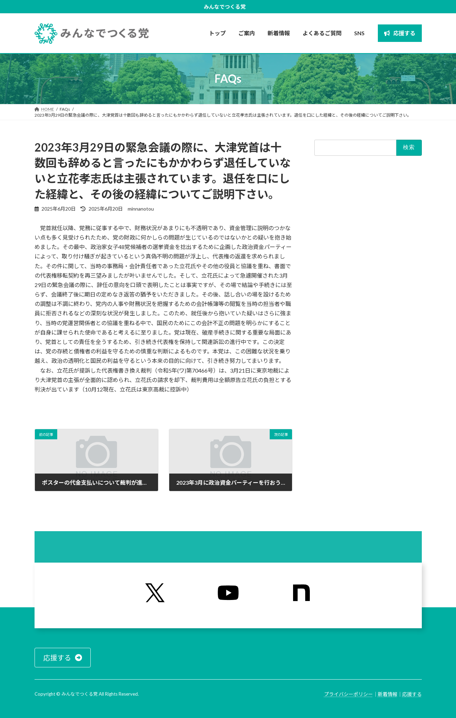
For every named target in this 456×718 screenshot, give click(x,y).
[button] (63, 657)
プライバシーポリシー (348, 694)
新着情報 (387, 694)
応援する (412, 694)
